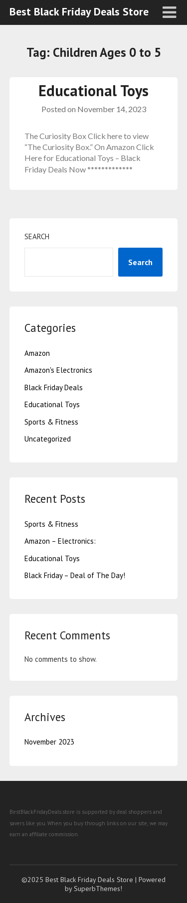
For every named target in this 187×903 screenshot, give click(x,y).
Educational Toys (93, 90)
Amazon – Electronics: (60, 541)
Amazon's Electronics (58, 370)
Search (36, 236)
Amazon (37, 353)
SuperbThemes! (98, 888)
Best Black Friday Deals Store (79, 11)
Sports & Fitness (51, 422)
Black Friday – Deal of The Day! (74, 575)
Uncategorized (47, 439)
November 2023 (49, 742)
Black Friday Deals (53, 387)
